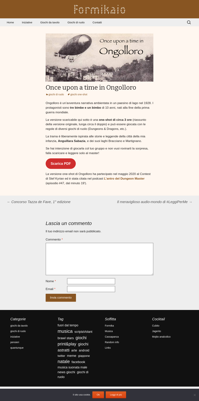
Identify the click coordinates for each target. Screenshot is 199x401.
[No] (194, 395)
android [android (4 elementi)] (84, 350)
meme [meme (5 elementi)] (71, 356)
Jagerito (156, 331)
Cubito (155, 325)
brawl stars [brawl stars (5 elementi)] (66, 338)
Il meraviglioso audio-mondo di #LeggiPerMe (154, 202)
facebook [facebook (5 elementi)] (78, 362)
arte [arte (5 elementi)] (74, 350)
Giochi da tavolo (50, 22)
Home (10, 22)
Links (108, 347)
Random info (112, 342)
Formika (109, 325)
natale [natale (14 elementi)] (64, 361)
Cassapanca (112, 336)
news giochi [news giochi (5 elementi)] (66, 372)
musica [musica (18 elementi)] (65, 331)
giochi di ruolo (56, 94)
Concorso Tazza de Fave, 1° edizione (38, 202)
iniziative (15, 336)
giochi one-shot (78, 94)
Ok (98, 394)
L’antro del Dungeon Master (124, 178)
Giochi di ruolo (76, 22)
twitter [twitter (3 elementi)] (61, 355)
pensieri (14, 342)
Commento (54, 239)
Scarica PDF (61, 163)
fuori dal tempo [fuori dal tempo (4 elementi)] (68, 325)
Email (50, 289)
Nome (51, 281)
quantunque (17, 347)
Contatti (97, 22)
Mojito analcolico (161, 336)
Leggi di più (116, 394)
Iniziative (27, 22)
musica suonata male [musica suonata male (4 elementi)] (72, 367)
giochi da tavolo (19, 325)
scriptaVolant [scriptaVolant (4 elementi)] (83, 331)
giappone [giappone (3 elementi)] (84, 355)
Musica (109, 331)
